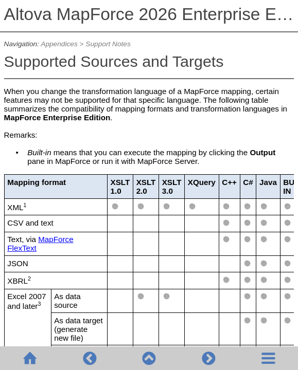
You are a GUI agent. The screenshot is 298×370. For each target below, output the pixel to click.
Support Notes (107, 44)
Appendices (59, 44)
